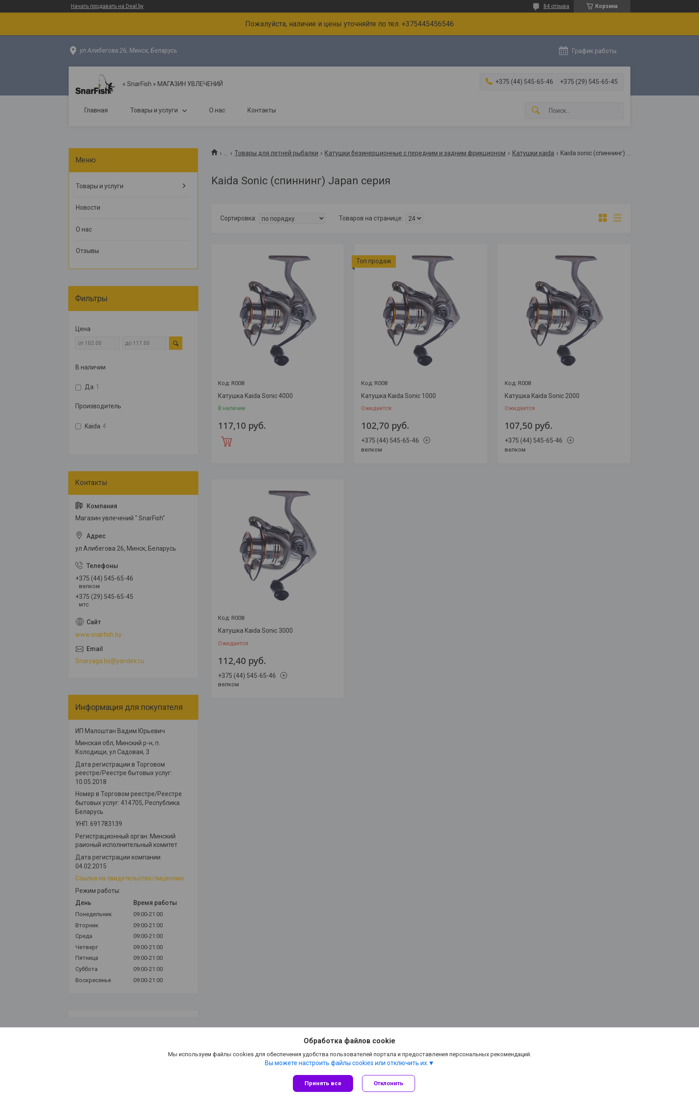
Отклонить (388, 1083)
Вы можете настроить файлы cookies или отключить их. (346, 1063)
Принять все (322, 1083)
